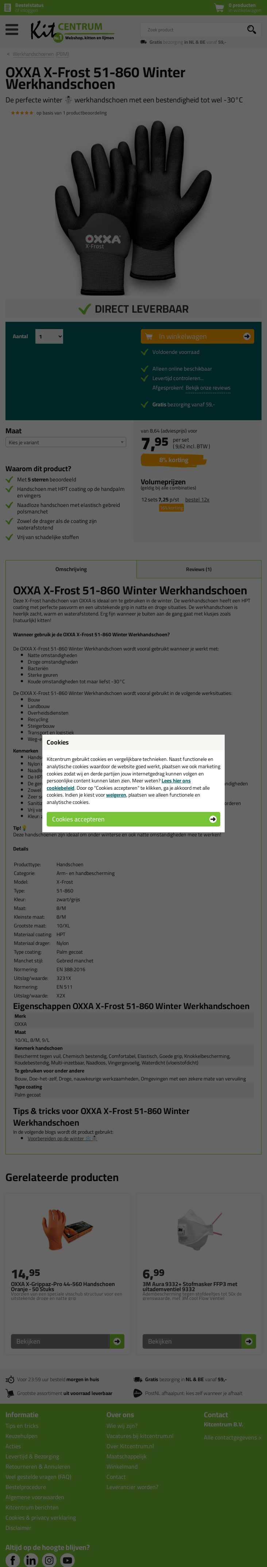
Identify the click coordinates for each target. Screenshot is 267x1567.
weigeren (116, 795)
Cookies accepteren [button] (78, 819)
